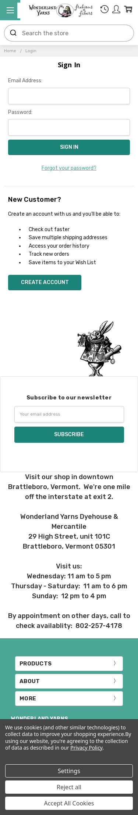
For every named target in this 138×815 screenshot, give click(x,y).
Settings (69, 771)
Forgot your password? (69, 168)
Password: (20, 112)
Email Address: (25, 81)
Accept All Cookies (69, 803)
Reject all (69, 787)
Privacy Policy (86, 747)
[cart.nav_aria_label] (128, 10)
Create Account (45, 282)
